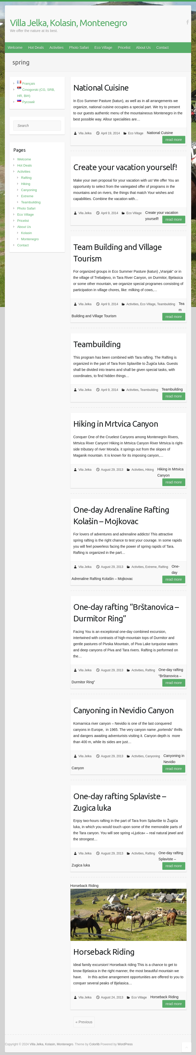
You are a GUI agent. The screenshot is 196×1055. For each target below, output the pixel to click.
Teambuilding (166, 304)
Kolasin (26, 233)
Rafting (163, 567)
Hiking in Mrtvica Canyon (115, 423)
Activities (57, 48)
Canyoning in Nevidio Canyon (123, 710)
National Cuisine (101, 87)
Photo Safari (79, 48)
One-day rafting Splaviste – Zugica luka (119, 802)
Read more (174, 140)
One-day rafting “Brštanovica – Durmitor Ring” (126, 612)
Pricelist (124, 48)
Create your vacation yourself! (125, 167)
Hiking (149, 469)
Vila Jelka (84, 133)
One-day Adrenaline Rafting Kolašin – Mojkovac (121, 515)
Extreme (151, 567)
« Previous (84, 1022)
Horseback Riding (103, 951)
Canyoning (152, 756)
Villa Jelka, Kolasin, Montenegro (68, 22)
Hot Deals (36, 48)
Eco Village (103, 48)
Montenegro (30, 239)
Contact (162, 48)
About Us (143, 48)
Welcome (15, 48)
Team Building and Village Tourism (117, 252)
